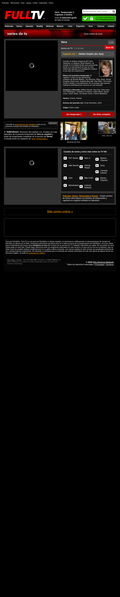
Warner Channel (103, 159)
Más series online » (60, 211)
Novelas (29, 26)
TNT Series (73, 158)
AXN (70, 178)
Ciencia (100, 26)
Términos (110, 264)
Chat (22, 3)
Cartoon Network (87, 186)
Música (60, 26)
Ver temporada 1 (73, 114)
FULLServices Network (103, 262)
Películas (9, 26)
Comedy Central (103, 172)
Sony (102, 165)
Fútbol (35, 3)
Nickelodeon (73, 185)
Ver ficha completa (101, 114)
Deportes (80, 26)
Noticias (50, 26)
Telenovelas (84, 196)
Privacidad (99, 264)
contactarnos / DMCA (36, 253)
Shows (95, 196)
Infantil (111, 26)
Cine (70, 26)
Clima (51, 3)
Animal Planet (87, 166)
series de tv (17, 34)
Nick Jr (87, 158)
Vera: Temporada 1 (39, 139)
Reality (39, 26)
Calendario (43, 3)
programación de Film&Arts (25, 124)
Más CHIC (88, 178)
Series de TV (67, 48)
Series (19, 26)
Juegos (28, 3)
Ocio (91, 26)
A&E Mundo (73, 165)
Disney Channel (103, 179)
